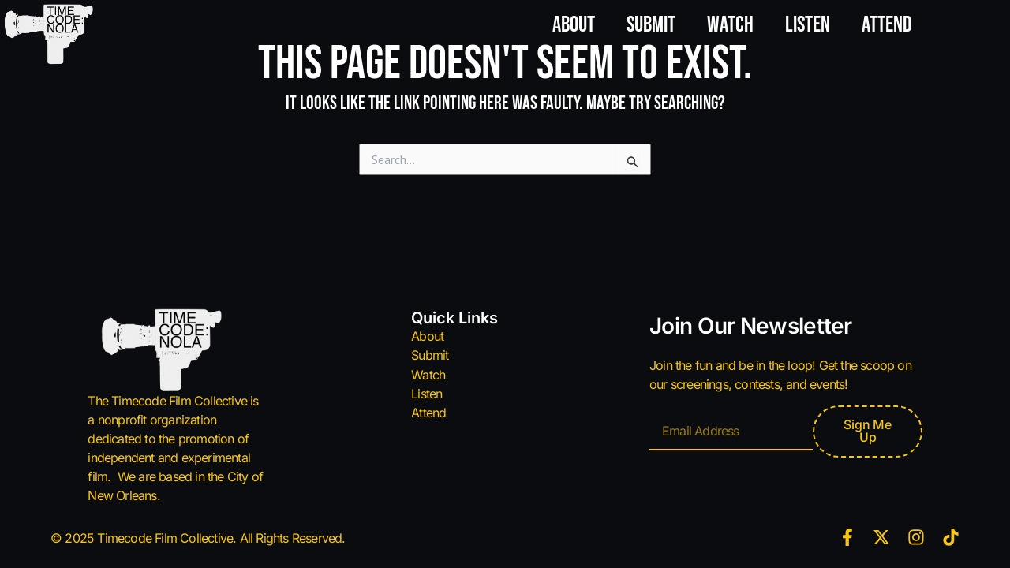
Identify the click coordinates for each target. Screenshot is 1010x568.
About (573, 25)
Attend (886, 25)
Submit (651, 25)
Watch (730, 25)
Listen (807, 25)
